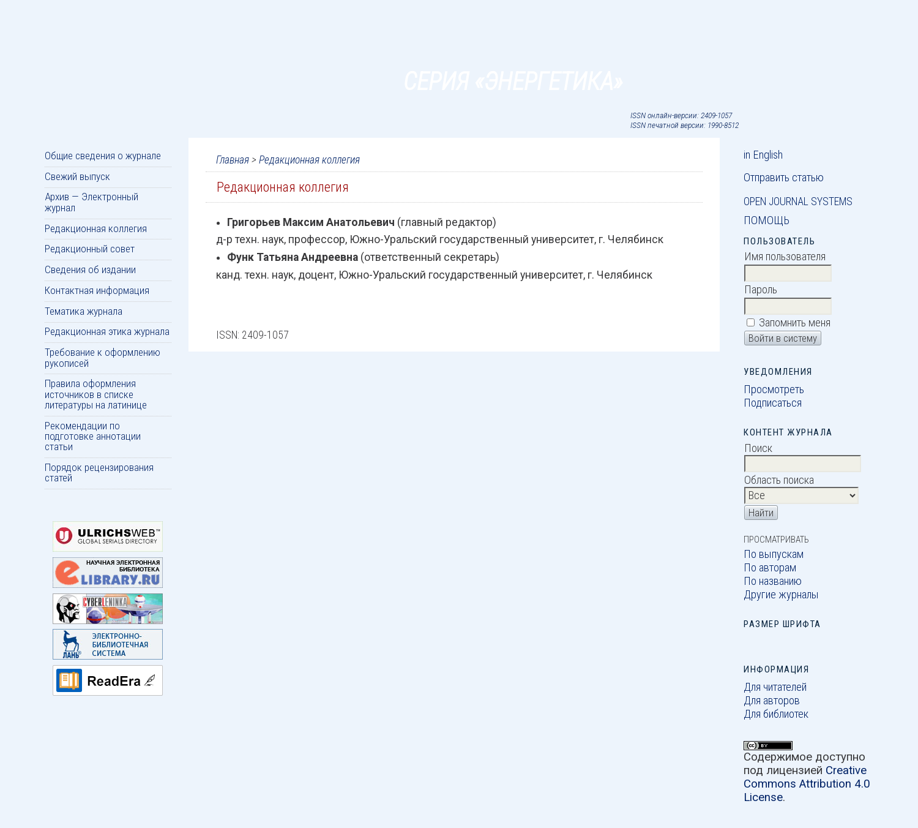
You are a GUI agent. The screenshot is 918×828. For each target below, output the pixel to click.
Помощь (766, 220)
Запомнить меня (794, 322)
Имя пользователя (785, 256)
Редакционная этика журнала (107, 331)
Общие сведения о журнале (103, 155)
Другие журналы (781, 594)
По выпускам (774, 554)
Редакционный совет (90, 249)
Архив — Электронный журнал (91, 201)
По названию (773, 581)
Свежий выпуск (77, 176)
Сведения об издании (90, 269)
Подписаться (773, 403)
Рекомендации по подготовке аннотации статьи (93, 436)
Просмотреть (774, 389)
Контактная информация (97, 290)
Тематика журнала (83, 311)
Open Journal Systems (798, 201)
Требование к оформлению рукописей (102, 357)
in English (763, 155)
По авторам (770, 567)
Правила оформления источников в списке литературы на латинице (96, 394)
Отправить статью (784, 177)
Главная (232, 160)
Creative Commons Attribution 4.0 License (807, 784)
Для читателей (775, 687)
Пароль (760, 289)
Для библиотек (776, 714)
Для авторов (772, 700)
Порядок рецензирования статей (99, 472)
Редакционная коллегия (96, 228)
